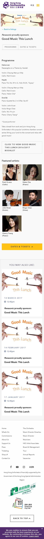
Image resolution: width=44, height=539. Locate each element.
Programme (10, 47)
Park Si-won (7, 182)
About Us (5, 440)
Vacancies (26, 458)
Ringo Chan (27, 208)
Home (4, 428)
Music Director (28, 436)
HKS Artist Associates (31, 443)
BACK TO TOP (22, 518)
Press (4, 447)
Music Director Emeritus (32, 432)
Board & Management (31, 447)
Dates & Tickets (28, 47)
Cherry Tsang (7, 233)
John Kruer (6, 208)
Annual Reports (28, 455)
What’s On (5, 432)
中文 (32, 5)
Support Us (6, 443)
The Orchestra (28, 428)
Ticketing (5, 451)
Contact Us (6, 458)
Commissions (7, 436)
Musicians (26, 440)
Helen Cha (27, 182)
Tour (24, 451)
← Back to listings (9, 29)
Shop (4, 455)
